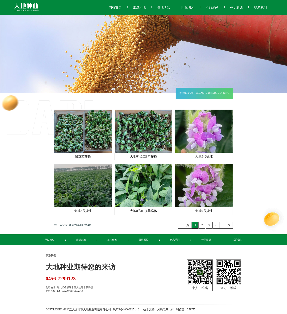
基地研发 (212, 93)
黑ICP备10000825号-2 (126, 309)
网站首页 (200, 93)
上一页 (185, 225)
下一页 (226, 225)
